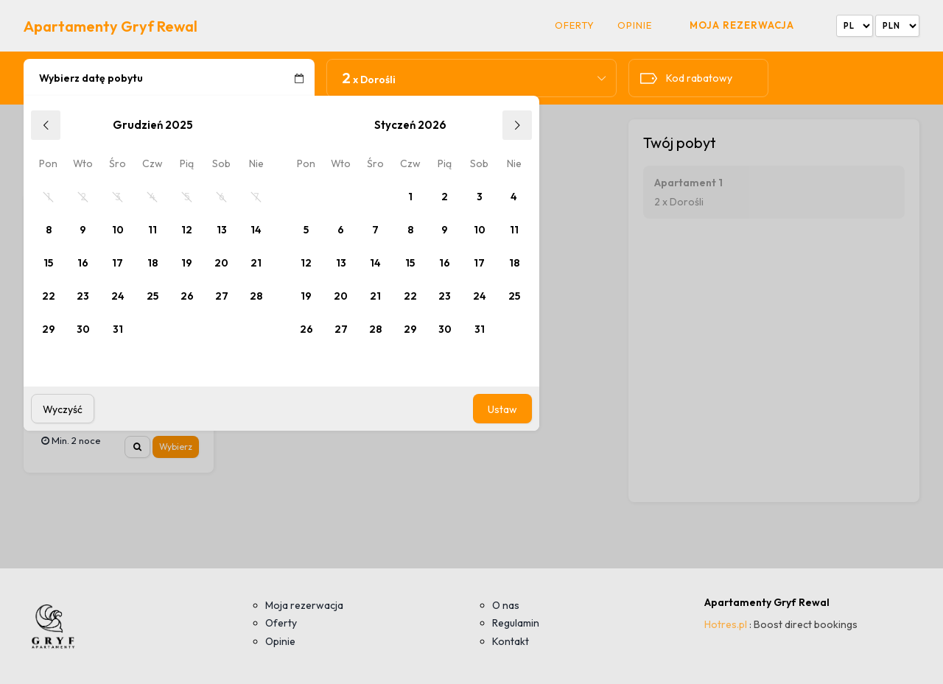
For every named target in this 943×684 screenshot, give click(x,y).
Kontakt (510, 641)
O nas (505, 605)
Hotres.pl (725, 624)
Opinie (634, 25)
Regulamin (515, 623)
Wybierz (175, 446)
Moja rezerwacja (742, 25)
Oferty (575, 25)
